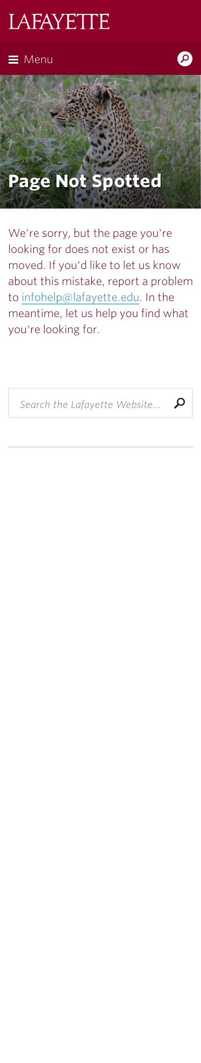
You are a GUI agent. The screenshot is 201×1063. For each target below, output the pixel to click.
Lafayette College (59, 22)
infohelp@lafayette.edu (80, 297)
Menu (38, 59)
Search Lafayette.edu (184, 59)
